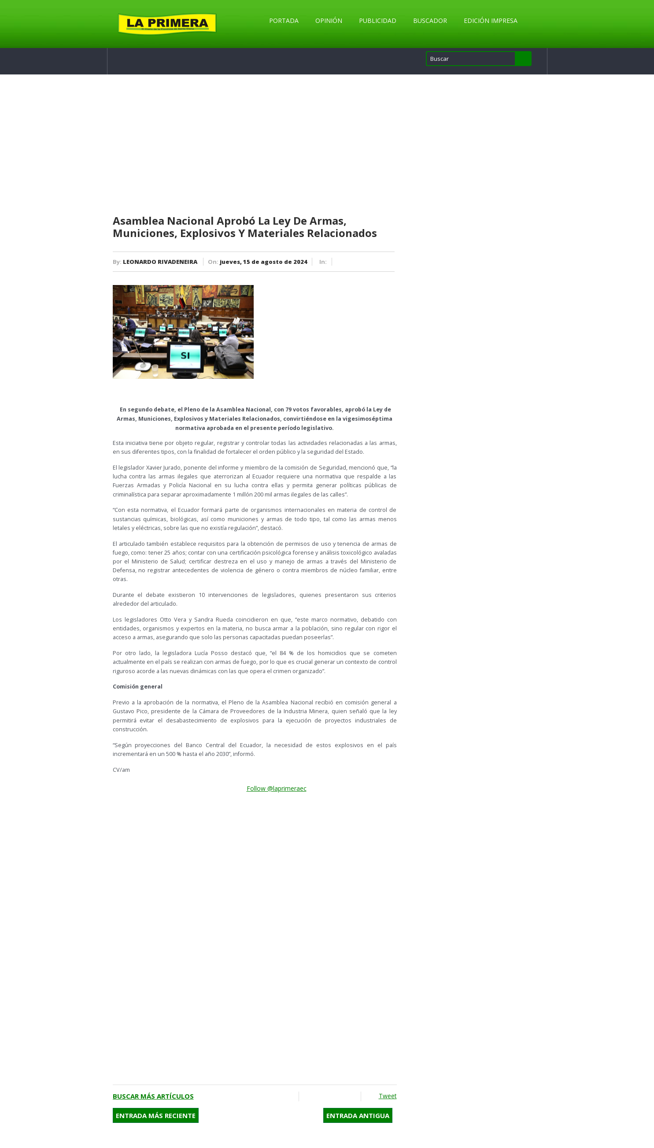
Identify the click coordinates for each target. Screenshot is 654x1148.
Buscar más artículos (153, 1096)
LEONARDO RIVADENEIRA (160, 262)
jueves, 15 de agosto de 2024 (263, 262)
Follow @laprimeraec (277, 788)
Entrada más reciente (156, 1115)
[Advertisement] (255, 145)
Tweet (388, 1096)
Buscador (430, 20)
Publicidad (377, 20)
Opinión (328, 20)
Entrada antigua (357, 1115)
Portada (284, 20)
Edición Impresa (490, 20)
